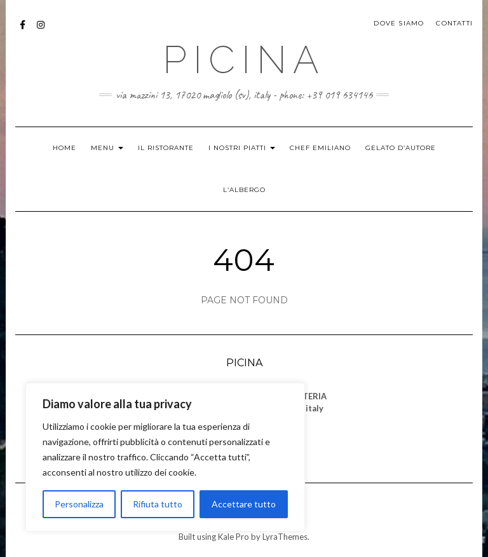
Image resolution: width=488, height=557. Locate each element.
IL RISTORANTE (166, 148)
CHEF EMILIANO (320, 148)
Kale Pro (233, 537)
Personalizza (79, 504)
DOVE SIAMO (399, 23)
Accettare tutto (244, 504)
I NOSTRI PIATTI (241, 148)
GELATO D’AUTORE (400, 148)
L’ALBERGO (244, 190)
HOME (64, 148)
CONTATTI (454, 23)
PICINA (244, 60)
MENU (107, 148)
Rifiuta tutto (157, 504)
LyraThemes (285, 537)
